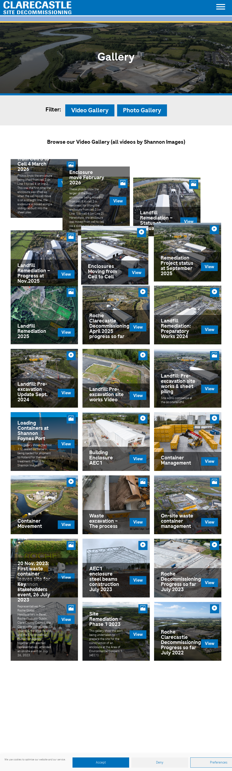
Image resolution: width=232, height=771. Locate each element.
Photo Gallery (142, 110)
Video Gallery (90, 110)
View (66, 183)
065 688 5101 (122, 724)
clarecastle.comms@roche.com (140, 731)
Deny (159, 762)
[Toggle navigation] (221, 8)
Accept (101, 762)
